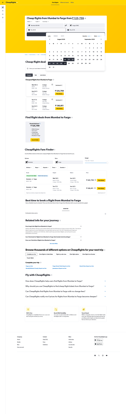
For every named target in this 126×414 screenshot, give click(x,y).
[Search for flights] (3, 7)
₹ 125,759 (78, 18)
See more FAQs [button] (54, 243)
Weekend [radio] (56, 36)
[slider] (107, 163)
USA (38, 54)
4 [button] (57, 51)
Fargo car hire (29, 266)
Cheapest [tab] (29, 75)
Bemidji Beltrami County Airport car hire (36, 268)
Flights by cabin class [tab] (61, 254)
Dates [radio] (49, 36)
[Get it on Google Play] (98, 340)
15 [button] (72, 55)
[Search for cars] (3, 14)
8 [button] (72, 51)
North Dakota (44, 54)
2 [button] (49, 51)
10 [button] (53, 55)
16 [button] (89, 55)
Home (26, 54)
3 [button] (53, 51)
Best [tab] (36, 75)
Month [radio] (62, 36)
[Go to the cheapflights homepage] (12, 2)
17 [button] (93, 55)
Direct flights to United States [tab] (46, 254)
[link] (35, 139)
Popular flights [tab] (30, 258)
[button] (2, 2)
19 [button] (101, 55)
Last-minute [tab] (43, 75)
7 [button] (68, 51)
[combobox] (30, 21)
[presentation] (85, 18)
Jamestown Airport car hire (59, 268)
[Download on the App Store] (98, 343)
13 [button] (65, 55)
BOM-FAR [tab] (65, 208)
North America (32, 54)
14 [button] (69, 55)
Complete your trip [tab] (31, 254)
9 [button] (49, 55)
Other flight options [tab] (74, 254)
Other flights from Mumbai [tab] (88, 254)
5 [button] (61, 51)
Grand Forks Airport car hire (87, 266)
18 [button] (97, 55)
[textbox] (39, 162)
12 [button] (61, 55)
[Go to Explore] (3, 17)
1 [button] (72, 48)
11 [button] (57, 55)
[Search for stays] (3, 10)
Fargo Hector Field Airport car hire (61, 266)
